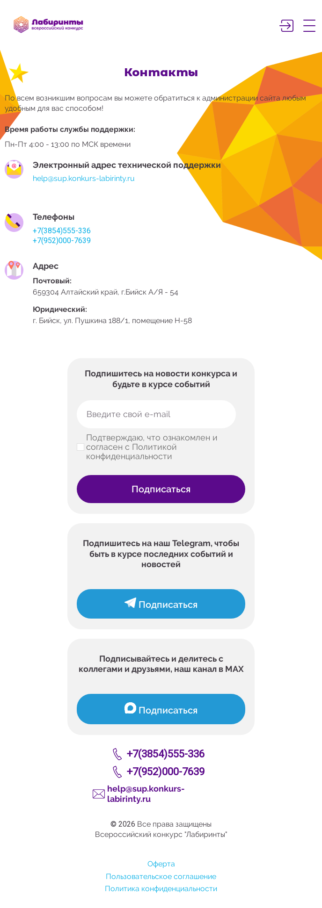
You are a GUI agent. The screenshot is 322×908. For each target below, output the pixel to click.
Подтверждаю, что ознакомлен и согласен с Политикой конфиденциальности (152, 447)
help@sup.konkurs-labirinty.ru (84, 178)
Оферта (161, 863)
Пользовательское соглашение (161, 876)
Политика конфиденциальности (161, 888)
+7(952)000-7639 (62, 240)
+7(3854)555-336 (62, 230)
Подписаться (161, 489)
